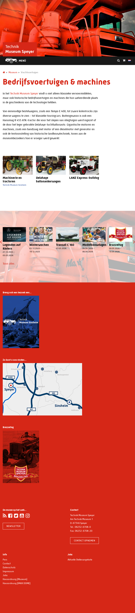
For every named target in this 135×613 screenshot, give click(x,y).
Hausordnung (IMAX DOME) (16, 583)
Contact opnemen (84, 540)
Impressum (8, 571)
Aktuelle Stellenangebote (80, 559)
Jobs (5, 575)
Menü (22, 60)
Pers (5, 559)
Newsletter (13, 526)
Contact (7, 563)
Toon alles (8, 263)
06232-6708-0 (83, 527)
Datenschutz (9, 567)
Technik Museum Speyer (24, 93)
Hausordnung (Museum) (15, 579)
